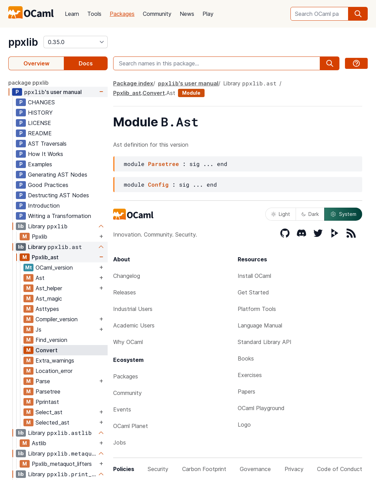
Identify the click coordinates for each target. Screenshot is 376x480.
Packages (122, 13)
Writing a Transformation (59, 215)
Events (122, 409)
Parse (43, 381)
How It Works (45, 153)
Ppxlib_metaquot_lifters (62, 463)
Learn (72, 13)
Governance (255, 469)
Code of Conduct (339, 469)
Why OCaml (128, 341)
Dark (310, 214)
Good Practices (48, 184)
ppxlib (23, 42)
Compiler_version (57, 319)
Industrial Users (132, 308)
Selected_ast (52, 422)
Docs (86, 63)
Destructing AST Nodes (58, 195)
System (343, 214)
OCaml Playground (261, 408)
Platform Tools (257, 308)
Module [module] (191, 93)
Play (208, 13)
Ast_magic (49, 298)
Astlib (39, 443)
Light (280, 214)
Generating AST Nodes (57, 174)
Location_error (54, 370)
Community (157, 13)
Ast (40, 277)
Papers (246, 391)
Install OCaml (254, 275)
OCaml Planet (130, 425)
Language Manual (260, 325)
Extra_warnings (55, 360)
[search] (358, 14)
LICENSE (39, 122)
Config (158, 184)
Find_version (51, 339)
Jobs (119, 442)
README (40, 133)
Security (158, 469)
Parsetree (48, 391)
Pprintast (47, 401)
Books (246, 358)
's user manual (53, 91)
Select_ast (49, 412)
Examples (40, 164)
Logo (244, 424)
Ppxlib (39, 236)
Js (38, 329)
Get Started (253, 292)
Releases (124, 292)
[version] (75, 42)
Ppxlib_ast (45, 257)
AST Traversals (47, 143)
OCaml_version (54, 267)
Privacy (294, 469)
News (187, 13)
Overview (36, 63)
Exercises (250, 375)
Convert (47, 350)
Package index (133, 83)
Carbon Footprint (204, 469)
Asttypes (47, 308)
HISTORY (40, 112)
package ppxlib (28, 82)
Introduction (44, 205)
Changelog (126, 275)
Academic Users (134, 325)
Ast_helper (49, 288)
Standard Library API (264, 341)
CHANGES (41, 102)
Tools (94, 13)
